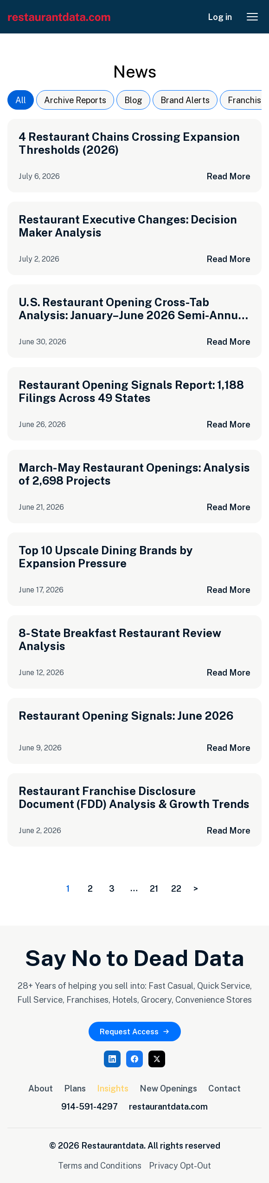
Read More (228, 176)
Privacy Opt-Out (180, 1165)
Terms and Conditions (99, 1165)
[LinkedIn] (112, 1059)
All (20, 100)
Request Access (135, 1031)
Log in (220, 17)
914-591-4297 (89, 1106)
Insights (112, 1088)
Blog (133, 100)
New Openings (168, 1088)
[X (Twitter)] (156, 1059)
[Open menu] (252, 16)
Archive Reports (75, 100)
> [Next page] (195, 888)
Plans (75, 1088)
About (40, 1088)
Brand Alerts (185, 100)
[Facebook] (134, 1059)
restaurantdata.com (168, 1106)
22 (176, 888)
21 (154, 888)
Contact (224, 1088)
